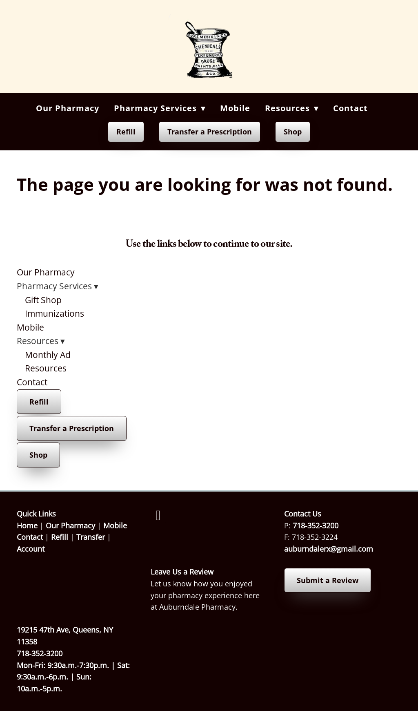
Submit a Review (327, 580)
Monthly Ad (48, 355)
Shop (293, 131)
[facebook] (158, 515)
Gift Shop (43, 300)
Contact (350, 108)
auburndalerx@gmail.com (328, 548)
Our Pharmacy (67, 108)
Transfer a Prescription (209, 131)
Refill (126, 131)
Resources (46, 368)
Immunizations (54, 313)
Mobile (235, 108)
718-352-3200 (315, 525)
